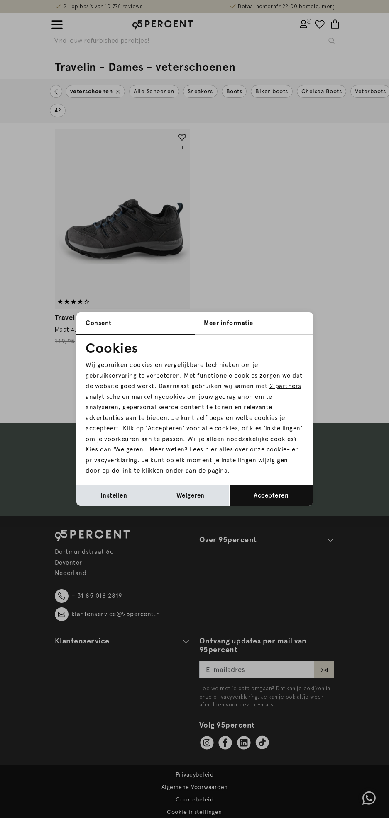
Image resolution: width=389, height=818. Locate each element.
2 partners (285, 386)
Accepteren (271, 495)
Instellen (113, 495)
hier (211, 449)
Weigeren (190, 495)
